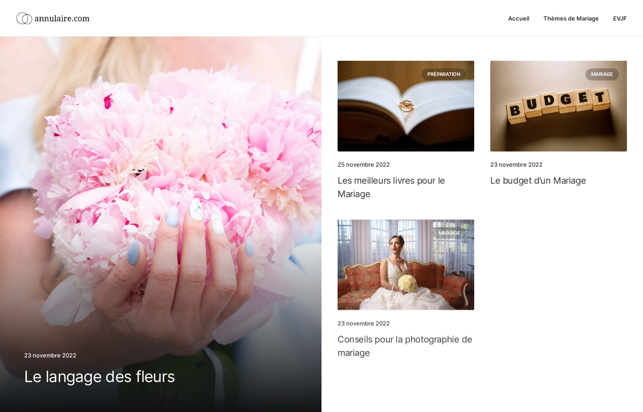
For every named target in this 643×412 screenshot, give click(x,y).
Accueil (518, 18)
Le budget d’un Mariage (538, 182)
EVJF (620, 18)
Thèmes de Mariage (571, 18)
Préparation (443, 74)
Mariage (602, 76)
